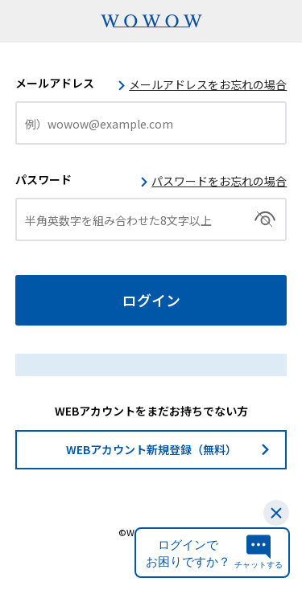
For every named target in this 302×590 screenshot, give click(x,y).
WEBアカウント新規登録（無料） (151, 449)
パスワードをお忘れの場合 (219, 181)
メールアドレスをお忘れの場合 (208, 84)
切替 (265, 219)
